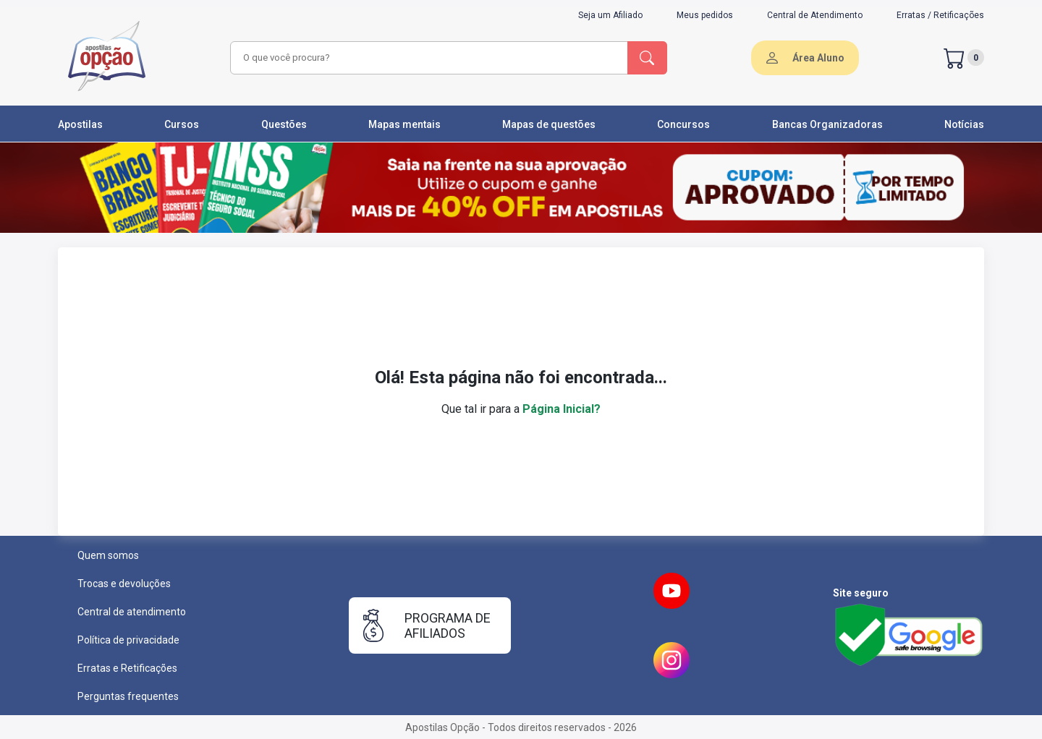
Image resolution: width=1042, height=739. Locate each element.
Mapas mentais (404, 124)
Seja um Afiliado (610, 15)
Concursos (683, 124)
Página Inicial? (561, 409)
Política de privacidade (128, 640)
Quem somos (108, 555)
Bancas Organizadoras (827, 124)
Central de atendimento (131, 612)
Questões (284, 124)
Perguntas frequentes (128, 696)
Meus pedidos (705, 15)
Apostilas (80, 124)
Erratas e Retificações (127, 668)
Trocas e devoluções (124, 583)
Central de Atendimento (815, 15)
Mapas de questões (549, 124)
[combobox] (427, 58)
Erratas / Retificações (940, 15)
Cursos (181, 124)
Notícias (964, 124)
